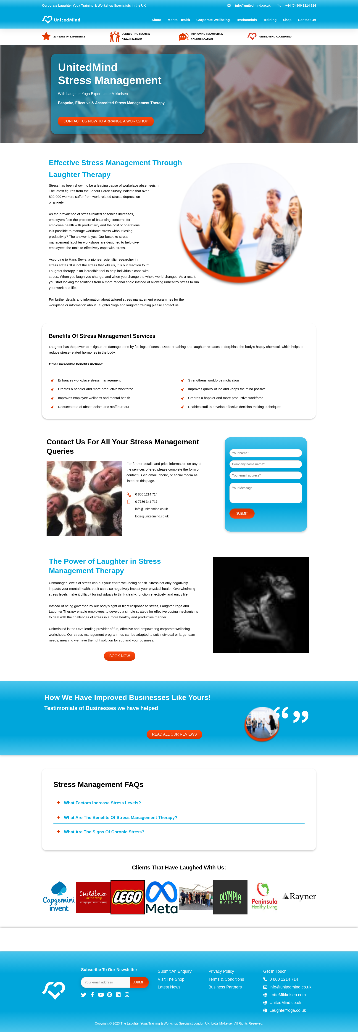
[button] (179, 803)
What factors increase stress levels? (105, 803)
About (156, 20)
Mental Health (179, 20)
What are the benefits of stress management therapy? (124, 818)
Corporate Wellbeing (213, 20)
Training (269, 20)
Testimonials (246, 20)
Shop (287, 20)
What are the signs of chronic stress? (107, 832)
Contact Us (307, 20)
